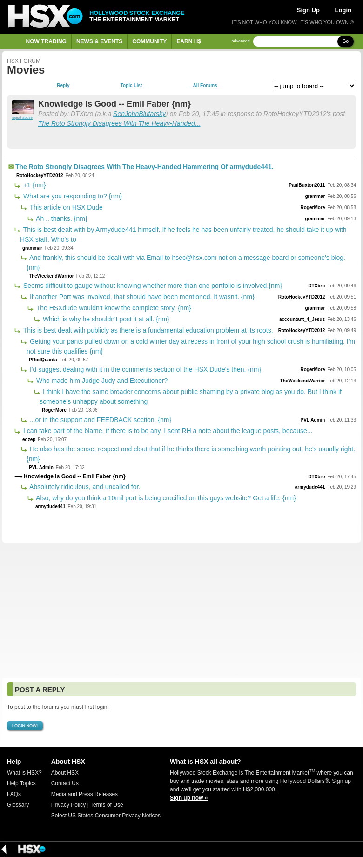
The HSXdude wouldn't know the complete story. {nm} (112, 308)
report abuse (22, 118)
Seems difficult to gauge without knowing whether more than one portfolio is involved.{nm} (151, 285)
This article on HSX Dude (65, 207)
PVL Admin (312, 419)
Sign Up (308, 10)
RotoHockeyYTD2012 (39, 175)
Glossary (18, 805)
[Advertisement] (181, 610)
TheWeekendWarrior (51, 276)
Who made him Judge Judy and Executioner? (101, 380)
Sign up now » (189, 798)
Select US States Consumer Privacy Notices (106, 815)
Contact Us (65, 783)
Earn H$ (188, 41)
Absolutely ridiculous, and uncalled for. (84, 486)
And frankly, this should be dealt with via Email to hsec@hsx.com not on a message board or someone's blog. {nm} (186, 262)
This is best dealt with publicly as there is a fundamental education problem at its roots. (147, 330)
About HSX (65, 772)
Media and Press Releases (84, 794)
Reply (63, 85)
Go (346, 41)
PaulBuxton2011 (307, 185)
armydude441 (310, 487)
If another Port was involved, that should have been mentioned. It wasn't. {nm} (141, 296)
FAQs (14, 794)
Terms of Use (106, 805)
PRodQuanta (43, 359)
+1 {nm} (33, 185)
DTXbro (316, 285)
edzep (28, 439)
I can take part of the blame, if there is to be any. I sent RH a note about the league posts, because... (166, 431)
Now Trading (46, 41)
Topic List (131, 85)
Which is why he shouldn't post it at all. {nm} (105, 319)
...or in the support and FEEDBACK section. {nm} (99, 419)
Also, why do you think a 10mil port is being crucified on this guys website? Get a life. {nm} (165, 498)
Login (343, 10)
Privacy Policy (68, 805)
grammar (315, 196)
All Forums (205, 85)
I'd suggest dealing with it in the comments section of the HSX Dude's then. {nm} (144, 369)
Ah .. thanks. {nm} (60, 218)
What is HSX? (24, 772)
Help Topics (21, 783)
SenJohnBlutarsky (139, 113)
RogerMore (312, 207)
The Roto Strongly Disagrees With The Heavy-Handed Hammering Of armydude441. (144, 166)
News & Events (99, 41)
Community (149, 41)
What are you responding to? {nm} (71, 196)
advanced (241, 41)
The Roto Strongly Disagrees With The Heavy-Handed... (119, 123)
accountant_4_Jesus (302, 319)
